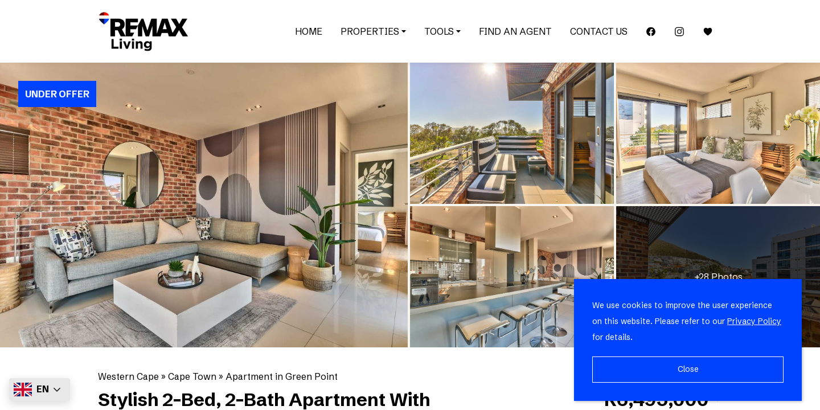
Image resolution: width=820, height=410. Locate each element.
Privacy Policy (754, 321)
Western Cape (128, 376)
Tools (442, 31)
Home (308, 31)
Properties (373, 31)
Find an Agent (515, 31)
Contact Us (599, 31)
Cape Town (192, 376)
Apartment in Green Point (282, 376)
